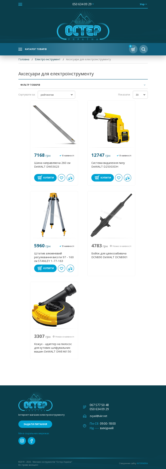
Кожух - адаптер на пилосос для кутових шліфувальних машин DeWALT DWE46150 (53, 347)
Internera (142, 463)
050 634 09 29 (82, 4)
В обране (61, 178)
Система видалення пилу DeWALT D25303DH (108, 164)
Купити (48, 177)
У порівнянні (70, 178)
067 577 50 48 (99, 405)
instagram (22, 441)
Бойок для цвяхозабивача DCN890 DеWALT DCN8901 (109, 255)
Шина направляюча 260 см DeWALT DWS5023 (52, 164)
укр (142, 4)
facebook (31, 441)
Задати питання (35, 424)
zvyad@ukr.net (98, 416)
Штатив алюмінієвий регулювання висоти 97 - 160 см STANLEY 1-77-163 (54, 257)
